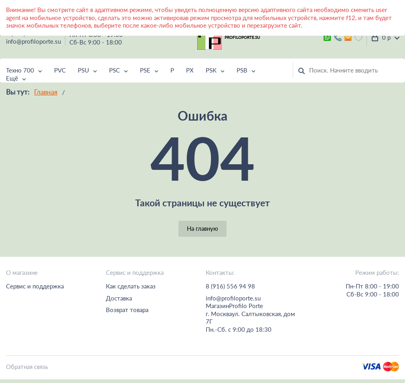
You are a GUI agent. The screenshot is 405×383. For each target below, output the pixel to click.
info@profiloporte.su (33, 41)
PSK (211, 70)
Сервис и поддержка (35, 286)
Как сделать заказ (131, 286)
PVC (60, 70)
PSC (114, 70)
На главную (202, 228)
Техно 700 (20, 70)
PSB (242, 70)
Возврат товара (127, 309)
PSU (83, 70)
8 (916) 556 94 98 (230, 286)
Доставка (119, 298)
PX (190, 70)
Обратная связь (27, 366)
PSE (145, 70)
